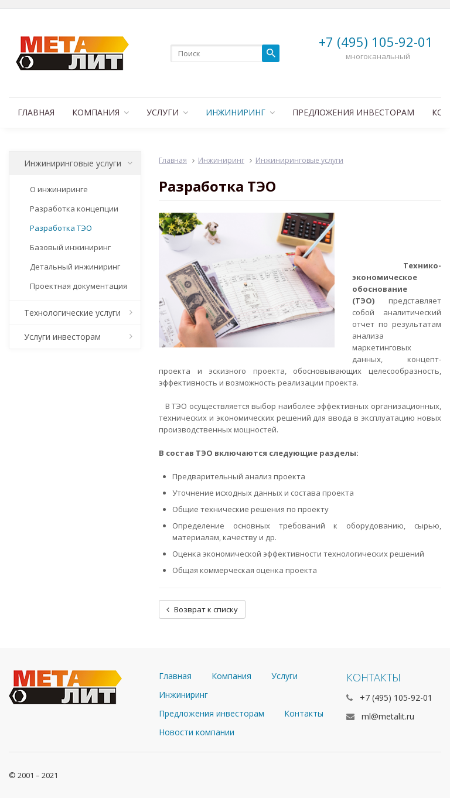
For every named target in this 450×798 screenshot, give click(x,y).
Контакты (303, 713)
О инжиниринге (59, 189)
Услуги (167, 112)
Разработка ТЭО (61, 228)
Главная (36, 112)
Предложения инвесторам (353, 112)
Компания (100, 112)
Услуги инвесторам (78, 336)
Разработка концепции (74, 208)
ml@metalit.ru (388, 716)
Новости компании (196, 732)
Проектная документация (78, 286)
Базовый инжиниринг (70, 247)
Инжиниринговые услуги (78, 163)
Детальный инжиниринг (75, 266)
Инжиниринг (240, 112)
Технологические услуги (78, 312)
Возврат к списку (202, 609)
